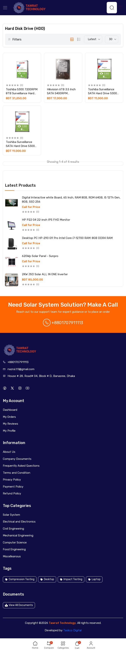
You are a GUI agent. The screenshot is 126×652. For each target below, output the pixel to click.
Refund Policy (12, 493)
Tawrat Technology (62, 623)
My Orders (9, 417)
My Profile (9, 430)
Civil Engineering (13, 528)
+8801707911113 (63, 322)
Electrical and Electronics (19, 521)
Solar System (11, 514)
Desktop (47, 579)
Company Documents (17, 459)
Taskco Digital (72, 630)
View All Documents (19, 605)
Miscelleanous (12, 556)
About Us (9, 452)
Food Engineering (14, 549)
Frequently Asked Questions (21, 465)
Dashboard (10, 410)
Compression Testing (19, 579)
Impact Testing (71, 579)
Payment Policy (13, 486)
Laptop (94, 579)
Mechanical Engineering (18, 535)
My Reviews (10, 423)
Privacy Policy (12, 479)
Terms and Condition (16, 472)
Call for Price (31, 207)
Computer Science (15, 542)
